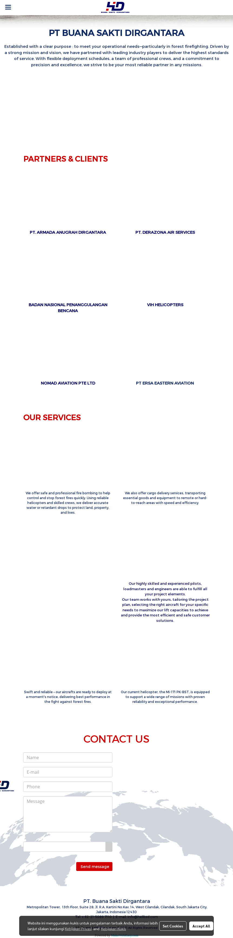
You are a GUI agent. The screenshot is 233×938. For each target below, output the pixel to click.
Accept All (201, 925)
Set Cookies (173, 925)
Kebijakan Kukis (113, 928)
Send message (94, 866)
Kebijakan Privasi (78, 928)
